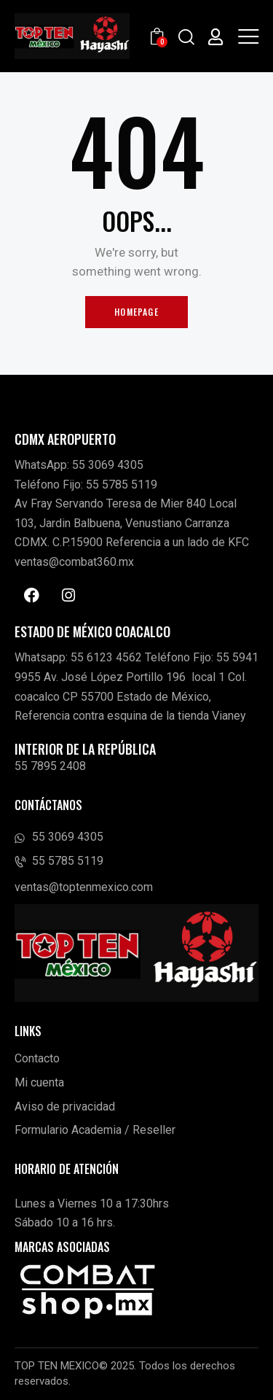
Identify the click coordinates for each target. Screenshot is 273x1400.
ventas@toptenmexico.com (84, 887)
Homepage (136, 312)
